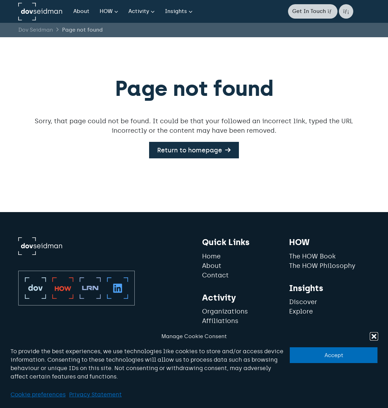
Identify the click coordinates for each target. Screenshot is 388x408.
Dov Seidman (35, 30)
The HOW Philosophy (322, 266)
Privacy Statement (95, 394)
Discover (303, 302)
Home (211, 256)
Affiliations (220, 321)
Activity (138, 11)
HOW (106, 11)
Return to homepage (189, 150)
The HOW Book (312, 256)
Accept (334, 355)
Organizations (225, 311)
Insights (176, 11)
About (81, 11)
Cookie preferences (38, 394)
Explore (301, 311)
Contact (215, 275)
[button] (373, 336)
